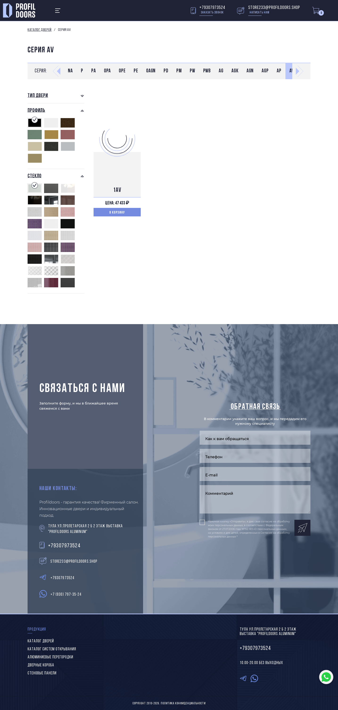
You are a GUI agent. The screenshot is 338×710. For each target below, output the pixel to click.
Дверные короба (41, 665)
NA (70, 71)
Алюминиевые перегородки (50, 657)
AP (279, 71)
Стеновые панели (42, 673)
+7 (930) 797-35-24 (66, 594)
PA (93, 71)
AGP (265, 71)
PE (136, 71)
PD (166, 71)
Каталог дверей (40, 30)
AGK (235, 71)
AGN (250, 71)
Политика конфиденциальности (183, 703)
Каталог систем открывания (52, 649)
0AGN (151, 71)
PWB (207, 71)
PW (192, 71)
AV (291, 71)
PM (179, 71)
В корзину (117, 213)
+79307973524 (212, 7)
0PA (107, 71)
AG (221, 71)
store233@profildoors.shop (274, 7)
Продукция (37, 629)
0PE (122, 71)
